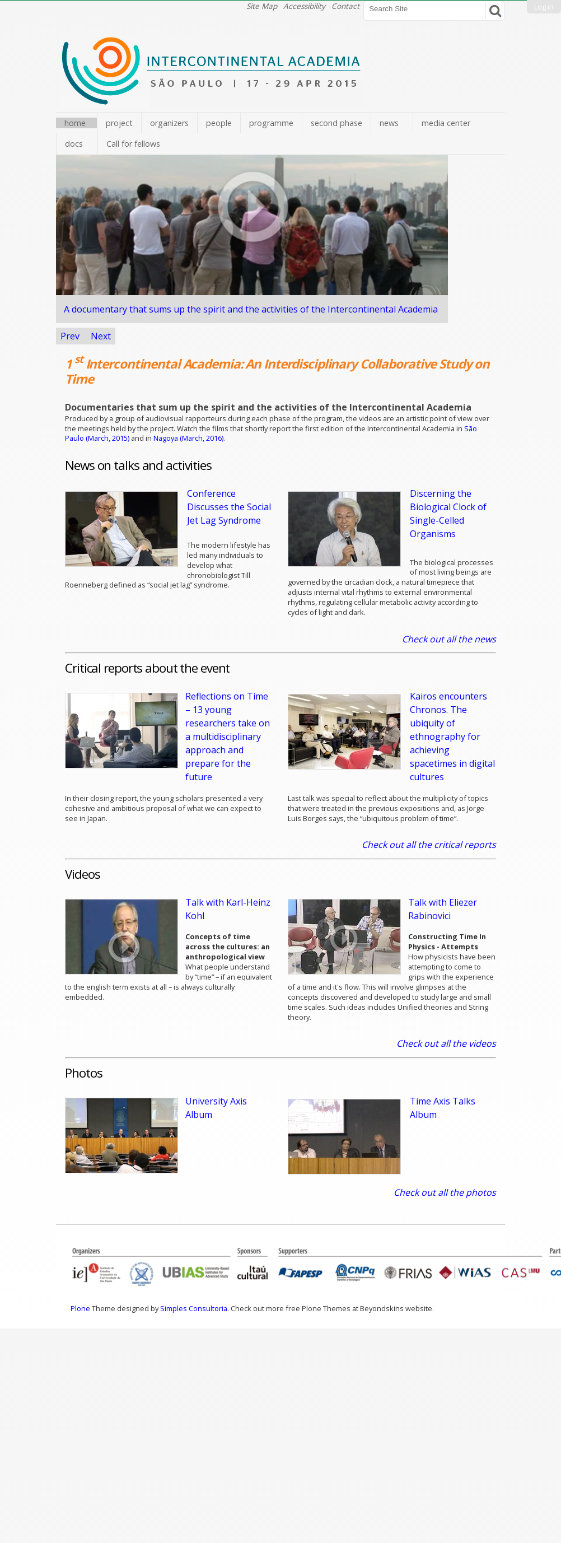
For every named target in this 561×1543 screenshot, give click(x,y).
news (389, 123)
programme (271, 123)
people (219, 123)
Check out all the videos (446, 1043)
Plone (80, 1308)
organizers (169, 123)
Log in (544, 7)
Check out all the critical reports (429, 844)
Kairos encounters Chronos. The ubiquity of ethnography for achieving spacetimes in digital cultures (452, 736)
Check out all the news (449, 639)
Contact (345, 6)
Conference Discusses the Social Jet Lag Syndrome (229, 506)
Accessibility (304, 6)
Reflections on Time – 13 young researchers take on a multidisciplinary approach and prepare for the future (227, 736)
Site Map (261, 6)
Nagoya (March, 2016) (188, 438)
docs (74, 143)
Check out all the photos (445, 1192)
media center (446, 123)
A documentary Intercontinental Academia (251, 309)
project (119, 123)
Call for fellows (133, 143)
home (75, 123)
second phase (336, 123)
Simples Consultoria (193, 1308)
